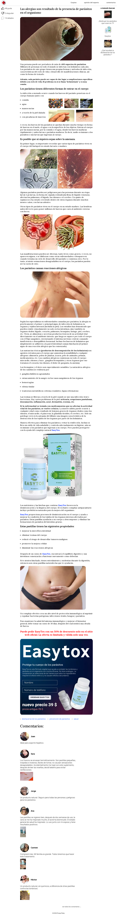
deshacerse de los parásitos (34, 719)
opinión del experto (91, 3)
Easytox (73, 3)
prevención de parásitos (59, 719)
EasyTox (56, 430)
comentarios (111, 3)
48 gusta (6, 8)
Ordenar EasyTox (39, 697)
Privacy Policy (61, 913)
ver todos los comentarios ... (71, 907)
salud (76, 719)
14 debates (7, 18)
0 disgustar (7, 13)
